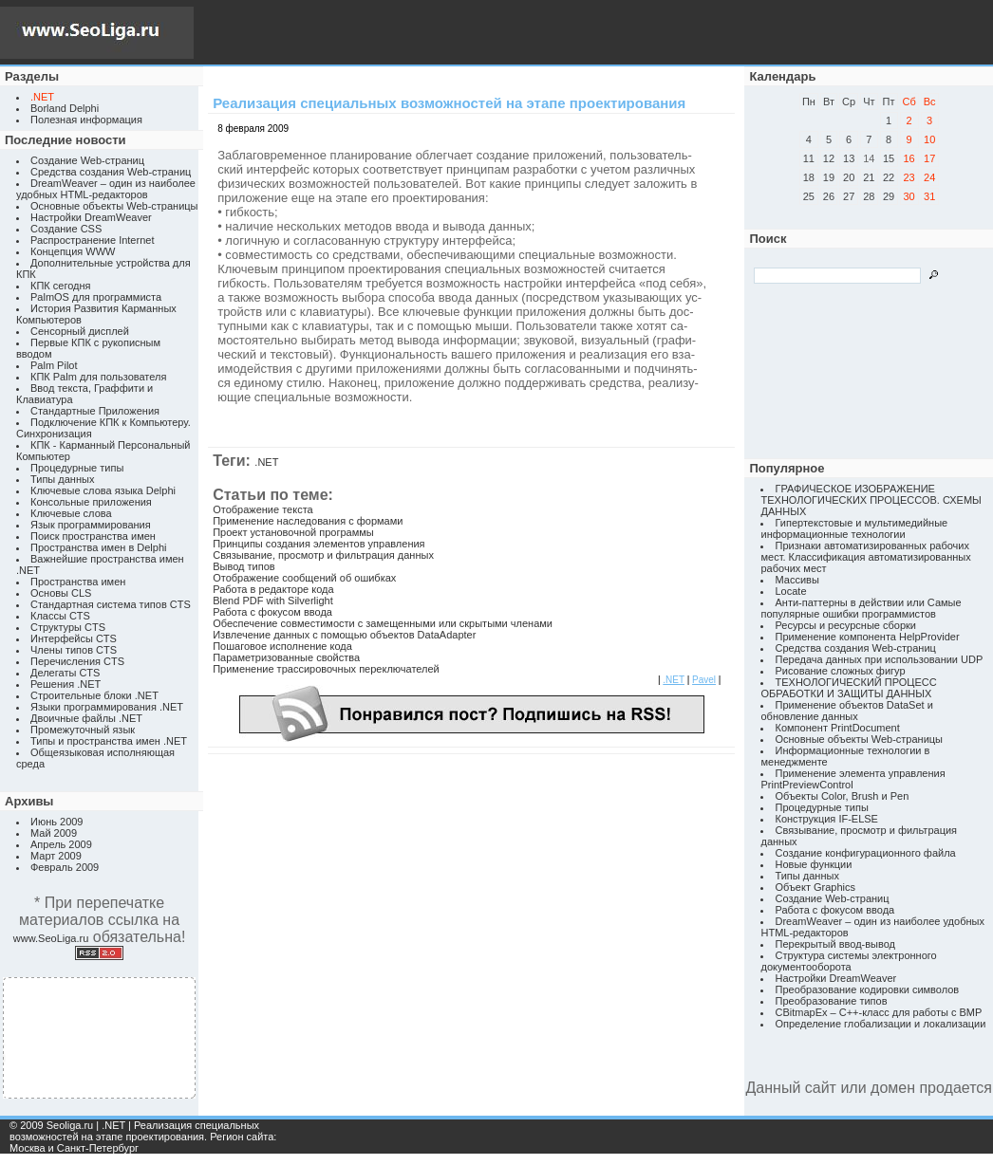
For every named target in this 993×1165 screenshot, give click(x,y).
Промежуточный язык (82, 729)
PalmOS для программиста (95, 297)
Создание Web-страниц (87, 160)
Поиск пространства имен (93, 536)
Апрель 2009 (61, 844)
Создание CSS (66, 228)
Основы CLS (60, 593)
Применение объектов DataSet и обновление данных (846, 710)
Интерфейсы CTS (73, 638)
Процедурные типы (76, 467)
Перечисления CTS (77, 661)
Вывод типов (243, 566)
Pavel (704, 680)
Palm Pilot (54, 365)
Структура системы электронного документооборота (848, 961)
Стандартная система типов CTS (110, 604)
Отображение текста (263, 509)
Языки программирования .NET (106, 706)
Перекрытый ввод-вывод (835, 944)
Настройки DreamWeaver (91, 217)
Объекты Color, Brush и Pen (842, 796)
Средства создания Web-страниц (110, 171)
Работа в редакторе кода (273, 589)
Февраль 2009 (64, 867)
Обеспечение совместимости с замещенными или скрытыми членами (383, 623)
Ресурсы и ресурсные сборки (845, 625)
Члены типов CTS (73, 650)
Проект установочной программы (293, 532)
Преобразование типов (831, 1001)
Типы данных (62, 479)
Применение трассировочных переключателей (326, 669)
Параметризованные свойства (286, 657)
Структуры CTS (67, 627)
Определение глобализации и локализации (880, 1023)
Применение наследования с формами (308, 521)
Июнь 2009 (57, 821)
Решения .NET (65, 684)
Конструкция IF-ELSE (826, 818)
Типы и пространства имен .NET (108, 741)
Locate (790, 591)
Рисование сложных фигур (840, 670)
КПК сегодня (60, 285)
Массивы (796, 579)
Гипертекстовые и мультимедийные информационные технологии (853, 528)
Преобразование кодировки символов (867, 989)
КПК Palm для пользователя (98, 376)
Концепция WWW (72, 251)
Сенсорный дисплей (79, 331)
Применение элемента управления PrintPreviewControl (852, 778)
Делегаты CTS (65, 672)
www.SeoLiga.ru (51, 938)
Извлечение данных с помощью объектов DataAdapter (344, 634)
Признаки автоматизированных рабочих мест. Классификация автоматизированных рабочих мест (865, 557)
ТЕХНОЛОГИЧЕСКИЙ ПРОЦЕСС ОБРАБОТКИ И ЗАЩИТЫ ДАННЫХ (848, 687)
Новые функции (813, 864)
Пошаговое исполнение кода (282, 646)
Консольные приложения (91, 502)
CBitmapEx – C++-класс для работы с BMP (878, 1012)
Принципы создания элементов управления (318, 543)
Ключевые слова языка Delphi (103, 490)
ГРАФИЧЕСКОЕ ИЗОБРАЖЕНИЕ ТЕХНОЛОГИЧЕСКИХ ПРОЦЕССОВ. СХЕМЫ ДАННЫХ (870, 500)
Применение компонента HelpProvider (867, 636)
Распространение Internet (92, 240)
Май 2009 (53, 833)
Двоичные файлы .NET (86, 718)
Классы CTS (60, 615)
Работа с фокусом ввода (272, 612)
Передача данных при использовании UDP (879, 659)
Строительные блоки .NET (94, 695)
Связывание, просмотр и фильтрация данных (323, 555)
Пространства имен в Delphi (98, 547)
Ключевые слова (71, 513)
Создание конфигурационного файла (865, 853)
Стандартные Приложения (94, 410)
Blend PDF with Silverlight (273, 600)
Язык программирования (90, 524)
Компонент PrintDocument (837, 727)
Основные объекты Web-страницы (114, 206)
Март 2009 (56, 855)
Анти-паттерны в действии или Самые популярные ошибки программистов (860, 608)
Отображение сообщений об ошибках (304, 577)
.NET (266, 462)
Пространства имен (77, 581)
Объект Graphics (815, 887)
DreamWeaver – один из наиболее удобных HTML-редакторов (106, 188)
